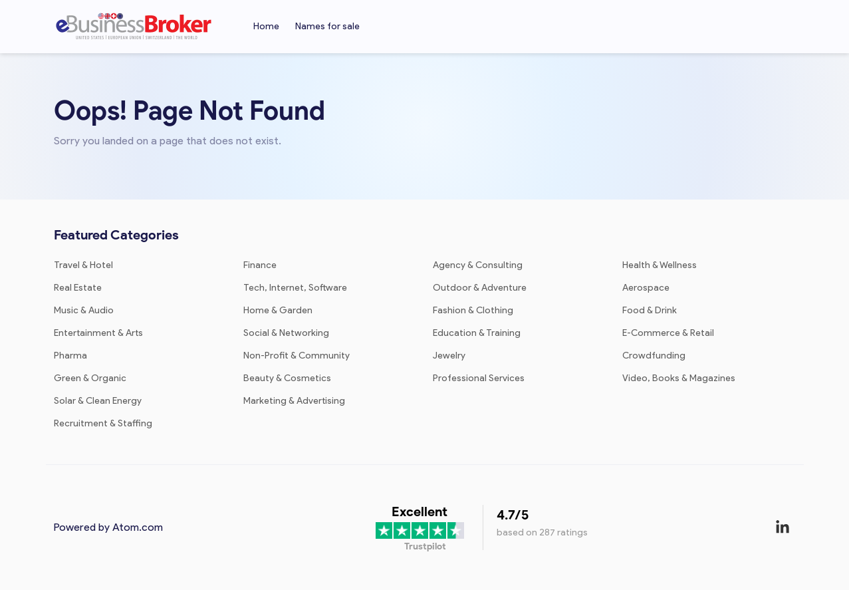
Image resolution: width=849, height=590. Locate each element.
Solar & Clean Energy (98, 400)
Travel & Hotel (83, 265)
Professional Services (479, 378)
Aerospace (645, 287)
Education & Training (477, 333)
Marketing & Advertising (294, 400)
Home (266, 26)
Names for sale (327, 26)
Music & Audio (84, 310)
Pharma (70, 355)
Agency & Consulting (478, 265)
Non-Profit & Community (296, 355)
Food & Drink (649, 310)
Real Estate (78, 287)
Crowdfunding (653, 355)
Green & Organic (90, 378)
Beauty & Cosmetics (287, 378)
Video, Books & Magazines (678, 378)
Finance (260, 265)
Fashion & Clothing (473, 310)
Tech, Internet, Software (295, 287)
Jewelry (449, 355)
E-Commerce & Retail (668, 333)
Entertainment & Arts (98, 333)
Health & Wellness (659, 265)
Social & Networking (286, 333)
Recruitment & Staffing (103, 423)
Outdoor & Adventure (480, 287)
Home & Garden (277, 310)
